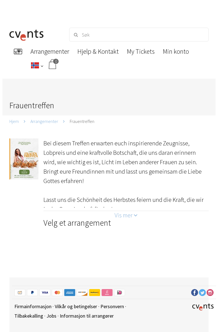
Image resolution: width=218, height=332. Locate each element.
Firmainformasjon (32, 306)
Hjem (14, 121)
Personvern (112, 306)
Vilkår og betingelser (76, 306)
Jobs (51, 316)
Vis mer (126, 215)
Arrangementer (44, 121)
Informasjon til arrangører (87, 316)
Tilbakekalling (28, 316)
